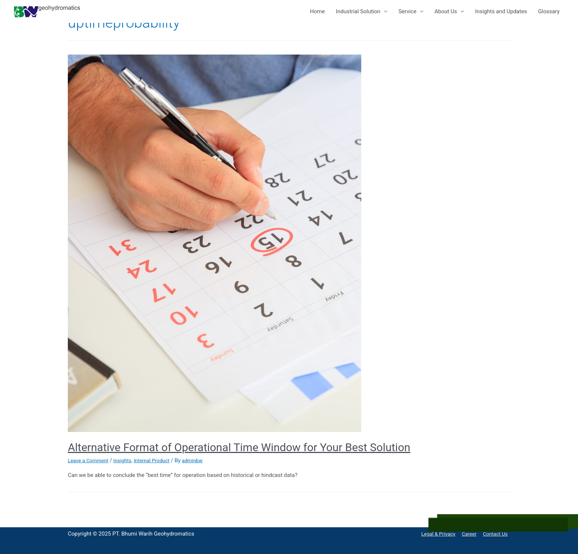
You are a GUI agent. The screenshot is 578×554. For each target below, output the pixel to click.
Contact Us (496, 533)
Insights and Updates (501, 11)
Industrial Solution (358, 11)
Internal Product (159, 460)
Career (468, 533)
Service (407, 11)
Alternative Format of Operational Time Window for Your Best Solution (239, 447)
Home (317, 11)
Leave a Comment (90, 460)
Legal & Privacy (434, 533)
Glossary (549, 11)
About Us (446, 11)
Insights (127, 460)
